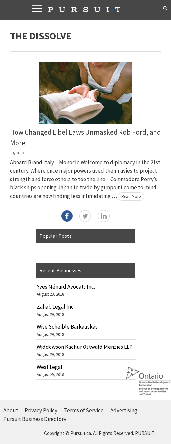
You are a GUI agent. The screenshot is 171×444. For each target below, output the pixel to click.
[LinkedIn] (104, 216)
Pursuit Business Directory (34, 419)
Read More (131, 196)
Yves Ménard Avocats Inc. (66, 286)
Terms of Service (84, 410)
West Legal (49, 367)
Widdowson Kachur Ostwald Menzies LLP (85, 346)
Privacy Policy (41, 410)
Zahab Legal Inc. (56, 306)
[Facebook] (67, 216)
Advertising (123, 410)
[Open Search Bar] (165, 8)
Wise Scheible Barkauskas (67, 326)
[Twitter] (85, 216)
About (10, 410)
